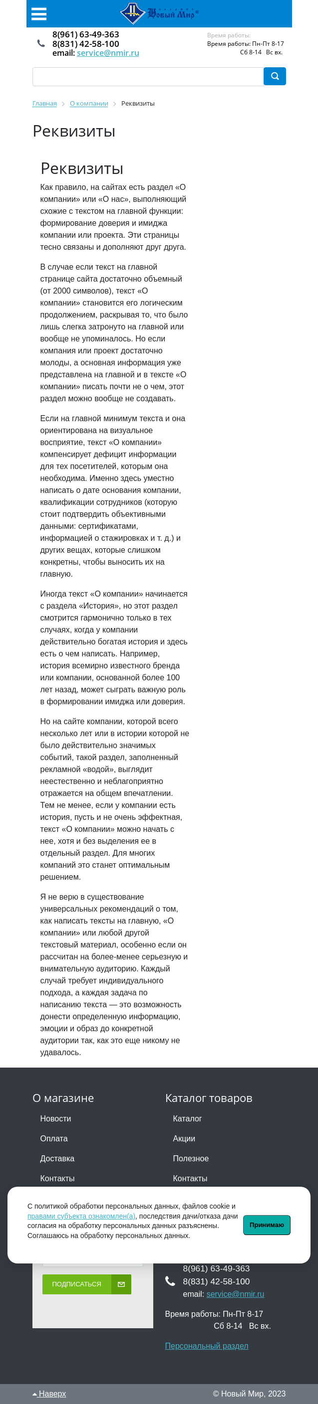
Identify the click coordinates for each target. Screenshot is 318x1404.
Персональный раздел (207, 1346)
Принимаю (267, 1225)
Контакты (57, 1178)
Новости (55, 1118)
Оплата (54, 1138)
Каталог (187, 1118)
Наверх (49, 1394)
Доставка (57, 1158)
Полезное (191, 1158)
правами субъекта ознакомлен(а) (81, 1216)
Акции (184, 1138)
